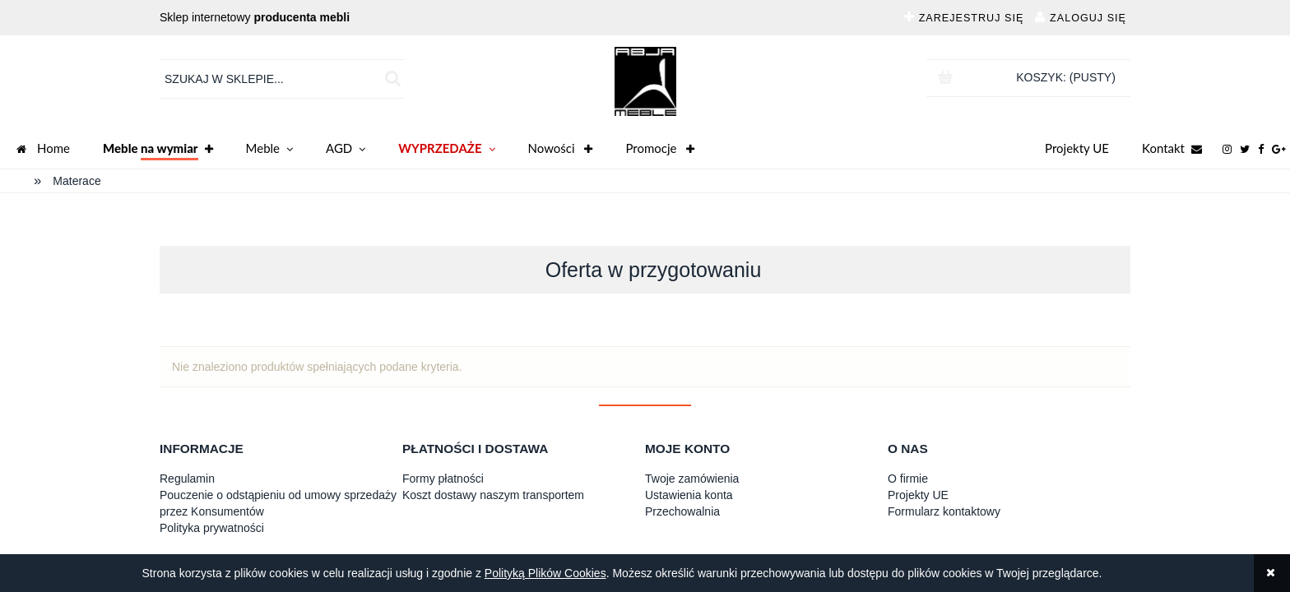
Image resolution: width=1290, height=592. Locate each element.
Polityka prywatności (212, 527)
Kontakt (1172, 149)
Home (43, 149)
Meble (269, 149)
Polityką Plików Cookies (545, 573)
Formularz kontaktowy (944, 511)
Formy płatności (443, 478)
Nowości (560, 149)
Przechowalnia (682, 511)
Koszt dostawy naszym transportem (493, 495)
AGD (345, 149)
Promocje (659, 149)
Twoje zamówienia (692, 478)
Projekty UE (1077, 148)
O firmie (908, 478)
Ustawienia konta (689, 495)
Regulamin (187, 478)
